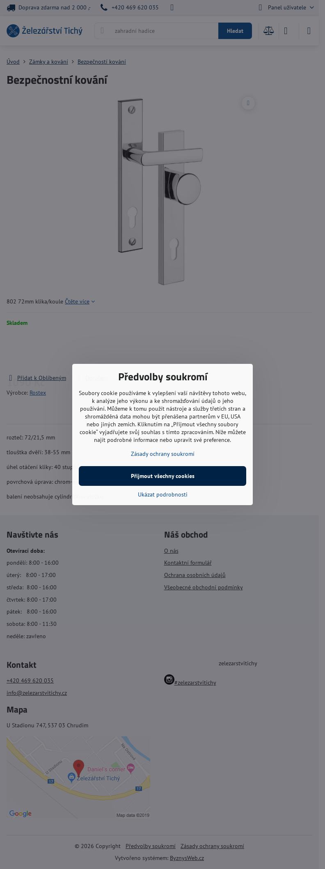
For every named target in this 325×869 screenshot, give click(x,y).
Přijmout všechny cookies (163, 476)
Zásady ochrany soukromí (163, 453)
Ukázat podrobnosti (163, 494)
